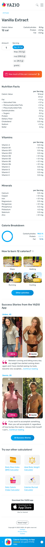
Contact (22, 529)
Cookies (22, 533)
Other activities (22, 293)
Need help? (22, 523)
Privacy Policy (22, 531)
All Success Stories (22, 438)
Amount (5, 43)
